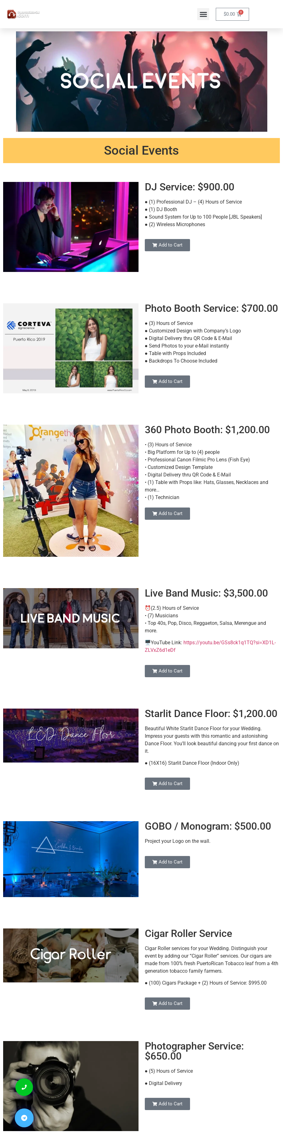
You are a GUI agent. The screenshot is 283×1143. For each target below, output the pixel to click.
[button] (203, 14)
